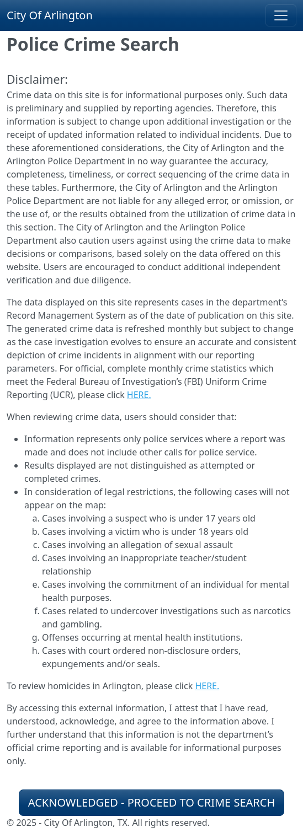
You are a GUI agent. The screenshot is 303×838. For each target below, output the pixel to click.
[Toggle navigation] (280, 15)
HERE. (139, 395)
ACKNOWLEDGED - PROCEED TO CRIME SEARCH (151, 802)
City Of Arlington (50, 15)
